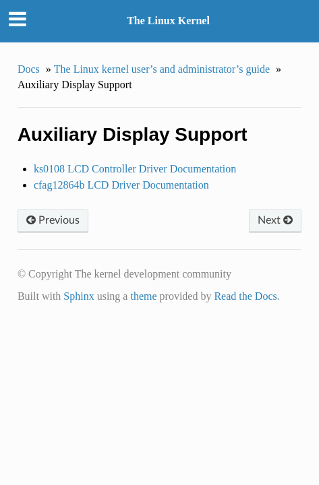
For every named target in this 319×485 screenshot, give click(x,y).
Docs (29, 69)
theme (143, 296)
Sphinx (78, 296)
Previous (53, 220)
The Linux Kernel (168, 20)
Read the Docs (245, 296)
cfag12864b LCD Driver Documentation (121, 185)
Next (275, 220)
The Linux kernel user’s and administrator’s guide (162, 69)
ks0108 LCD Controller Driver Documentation (135, 168)
